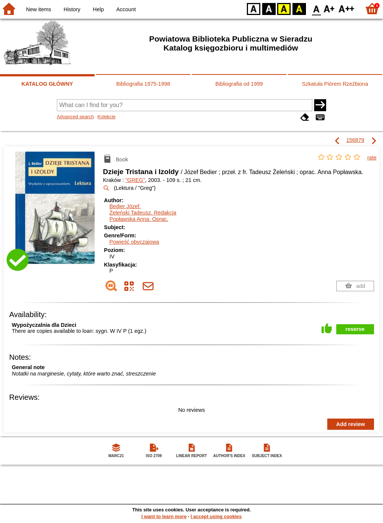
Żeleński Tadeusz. (142, 213)
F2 (346, 8)
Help (98, 9)
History (72, 9)
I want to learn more (164, 516)
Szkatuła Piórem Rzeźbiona (335, 84)
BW (269, 8)
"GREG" (135, 180)
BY (299, 8)
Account (126, 9)
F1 (329, 8)
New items (38, 9)
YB (284, 8)
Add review (350, 424)
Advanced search (75, 116)
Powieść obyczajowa (134, 242)
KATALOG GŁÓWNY (47, 84)
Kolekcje (106, 116)
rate (372, 158)
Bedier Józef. (125, 206)
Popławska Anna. (138, 219)
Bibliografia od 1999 (239, 84)
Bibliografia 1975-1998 (143, 84)
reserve (355, 329)
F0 (316, 8)
